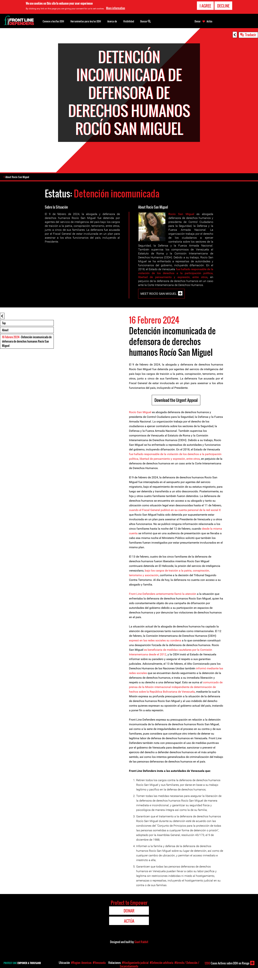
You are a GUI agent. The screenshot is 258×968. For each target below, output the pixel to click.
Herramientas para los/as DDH (85, 21)
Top (4, 323)
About (5, 330)
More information (115, 8)
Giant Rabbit (141, 942)
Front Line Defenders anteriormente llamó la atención (162, 594)
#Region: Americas (81, 962)
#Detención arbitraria (161, 962)
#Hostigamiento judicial (135, 962)
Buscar (145, 20)
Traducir (250, 34)
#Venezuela (99, 962)
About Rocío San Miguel (18, 177)
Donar (198, 21)
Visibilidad (128, 21)
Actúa (209, 21)
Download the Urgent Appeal (176, 400)
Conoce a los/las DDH (53, 21)
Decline (223, 6)
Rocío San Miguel (181, 214)
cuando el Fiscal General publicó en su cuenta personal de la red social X (175, 510)
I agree (205, 6)
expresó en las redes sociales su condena (155, 641)
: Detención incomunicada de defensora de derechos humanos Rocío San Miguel (27, 341)
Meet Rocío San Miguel (158, 294)
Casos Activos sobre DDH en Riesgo (227, 963)
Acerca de (112, 21)
